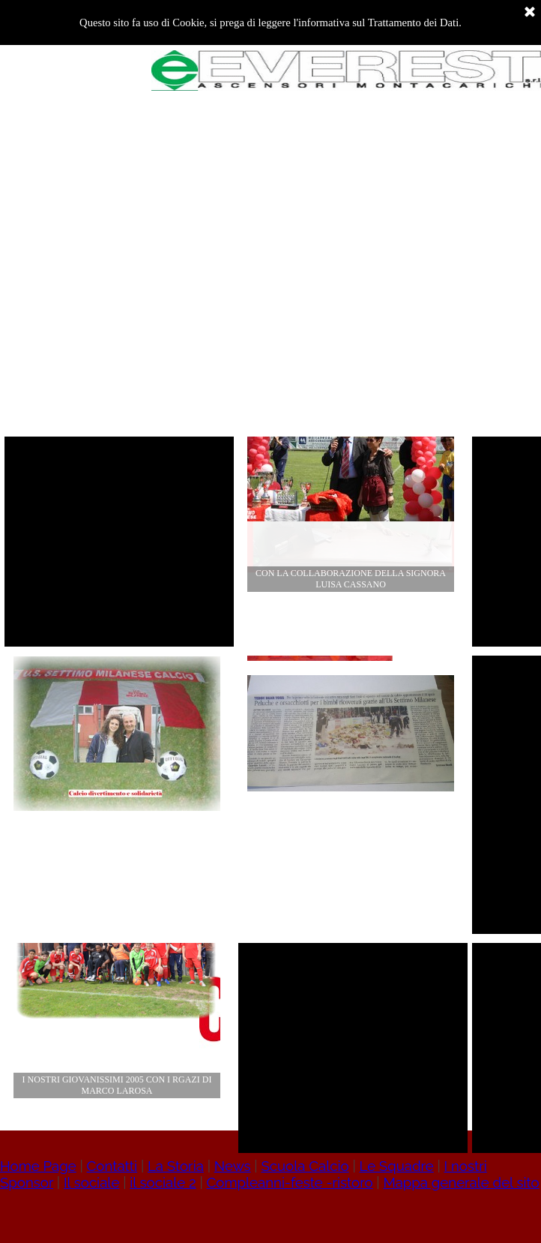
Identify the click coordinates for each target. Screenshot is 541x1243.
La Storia (176, 1165)
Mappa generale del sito (461, 1182)
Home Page (38, 1165)
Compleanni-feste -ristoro (289, 1182)
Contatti (112, 1165)
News (232, 1165)
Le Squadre (396, 1165)
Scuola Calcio (304, 1165)
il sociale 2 (163, 1182)
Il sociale (92, 1182)
